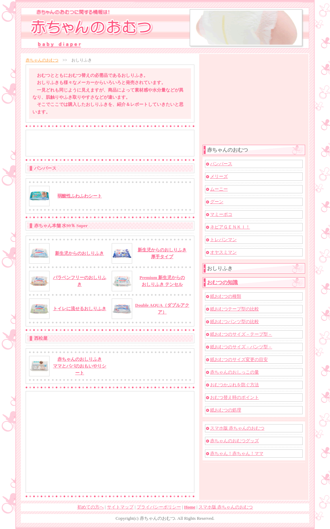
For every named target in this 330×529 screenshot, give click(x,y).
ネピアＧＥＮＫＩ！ (230, 226)
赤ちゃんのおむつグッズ (234, 440)
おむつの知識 (222, 282)
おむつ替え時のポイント (234, 397)
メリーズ (219, 176)
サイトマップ (120, 507)
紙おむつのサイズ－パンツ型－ (241, 346)
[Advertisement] (110, 143)
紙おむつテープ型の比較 (234, 308)
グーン (216, 201)
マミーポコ (221, 214)
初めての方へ (90, 507)
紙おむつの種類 (225, 296)
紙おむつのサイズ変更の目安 (239, 359)
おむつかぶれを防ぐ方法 (234, 384)
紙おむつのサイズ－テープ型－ (241, 334)
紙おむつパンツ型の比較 (234, 321)
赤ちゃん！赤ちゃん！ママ (236, 453)
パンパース (221, 163)
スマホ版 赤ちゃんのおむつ (237, 428)
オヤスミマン (223, 252)
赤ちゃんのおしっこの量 (234, 372)
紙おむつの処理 (225, 410)
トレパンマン (223, 239)
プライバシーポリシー (159, 507)
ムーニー (219, 189)
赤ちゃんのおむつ (42, 60)
